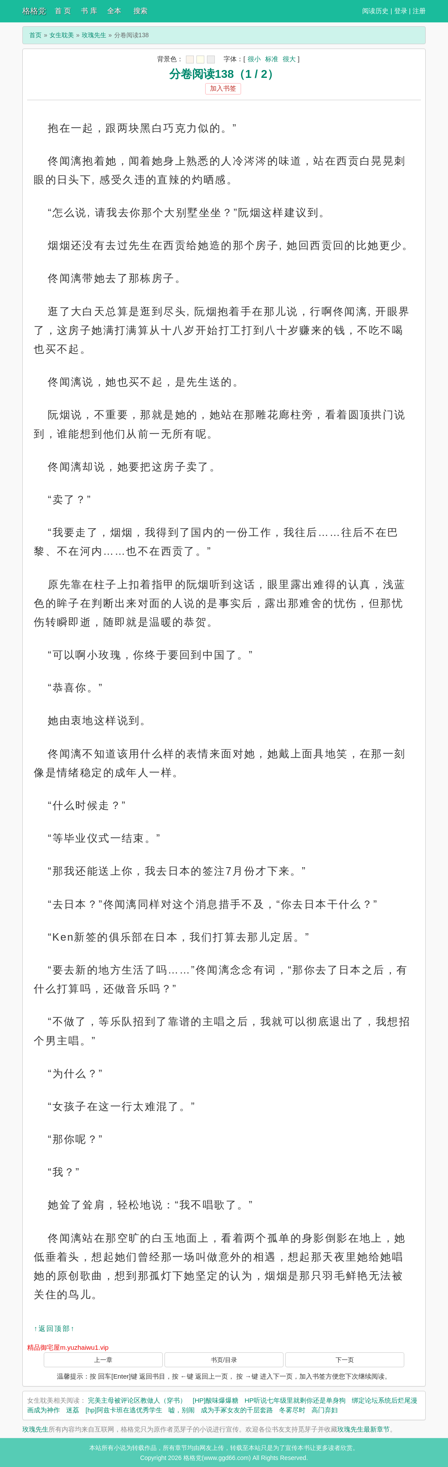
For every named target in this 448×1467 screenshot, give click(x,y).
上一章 (103, 1359)
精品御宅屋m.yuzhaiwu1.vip (67, 1347)
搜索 (140, 10)
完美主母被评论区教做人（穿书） (137, 1400)
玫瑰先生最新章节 (363, 1429)
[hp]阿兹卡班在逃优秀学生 (124, 1410)
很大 (289, 59)
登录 (400, 10)
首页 (35, 35)
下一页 (345, 1359)
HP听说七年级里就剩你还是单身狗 (295, 1400)
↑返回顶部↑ (54, 1328)
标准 (271, 59)
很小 (254, 59)
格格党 (34, 11)
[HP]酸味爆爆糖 (215, 1400)
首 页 (62, 10)
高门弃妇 (325, 1410)
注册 (419, 10)
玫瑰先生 (94, 35)
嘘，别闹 (181, 1410)
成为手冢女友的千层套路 (237, 1410)
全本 (114, 10)
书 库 (89, 10)
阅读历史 (375, 10)
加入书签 (223, 88)
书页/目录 (224, 1359)
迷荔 (72, 1410)
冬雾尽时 (292, 1410)
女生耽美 (61, 35)
